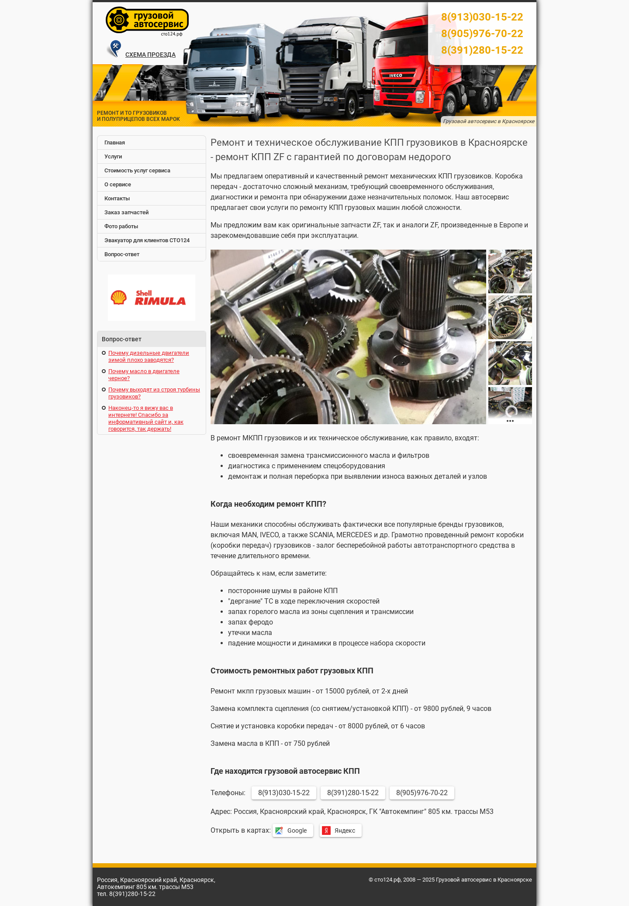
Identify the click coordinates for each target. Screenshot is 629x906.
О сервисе (117, 184)
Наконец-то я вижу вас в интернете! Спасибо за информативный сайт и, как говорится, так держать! (145, 418)
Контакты (117, 198)
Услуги (113, 156)
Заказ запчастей (126, 212)
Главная (114, 142)
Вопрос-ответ (121, 254)
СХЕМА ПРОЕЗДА (150, 54)
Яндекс (345, 830)
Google (297, 830)
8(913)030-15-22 (482, 17)
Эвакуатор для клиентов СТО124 (147, 240)
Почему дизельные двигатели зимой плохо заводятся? (148, 356)
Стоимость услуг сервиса (137, 170)
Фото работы (121, 226)
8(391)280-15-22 (482, 50)
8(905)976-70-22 (482, 33)
